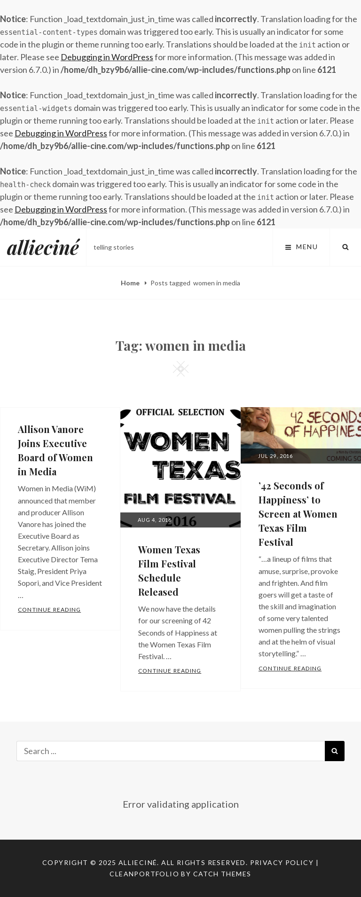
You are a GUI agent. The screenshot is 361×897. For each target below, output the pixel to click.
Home (131, 283)
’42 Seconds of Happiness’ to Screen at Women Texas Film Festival (298, 513)
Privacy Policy (282, 862)
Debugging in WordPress (107, 57)
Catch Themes (222, 874)
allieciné (43, 247)
